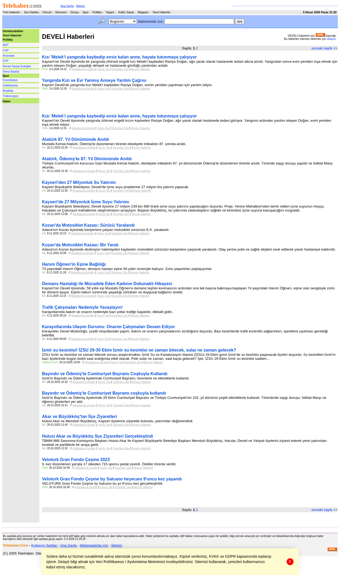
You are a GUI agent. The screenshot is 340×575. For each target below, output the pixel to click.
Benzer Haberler (140, 69)
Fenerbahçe (10, 80)
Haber (7, 101)
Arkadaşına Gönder (83, 69)
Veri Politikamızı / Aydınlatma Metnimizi (130, 562)
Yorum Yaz (103, 69)
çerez (136, 556)
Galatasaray (10, 85)
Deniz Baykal (11, 71)
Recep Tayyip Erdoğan (17, 66)
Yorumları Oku (120, 69)
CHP (6, 50)
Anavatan (9, 55)
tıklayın (331, 38)
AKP (5, 44)
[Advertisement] (18, 115)
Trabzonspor (10, 96)
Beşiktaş (8, 90)
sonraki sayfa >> (324, 48)
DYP (5, 60)
